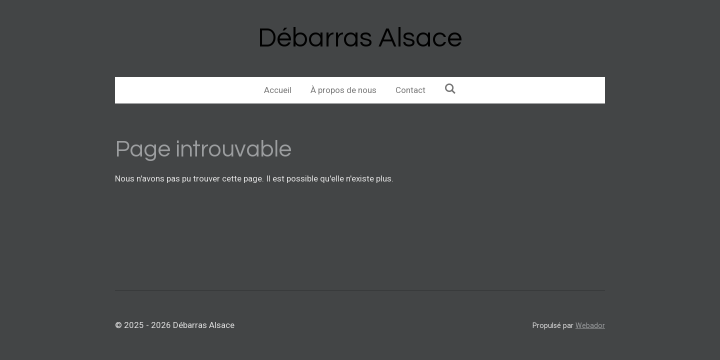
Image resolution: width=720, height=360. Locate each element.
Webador (590, 326)
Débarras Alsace (360, 38)
